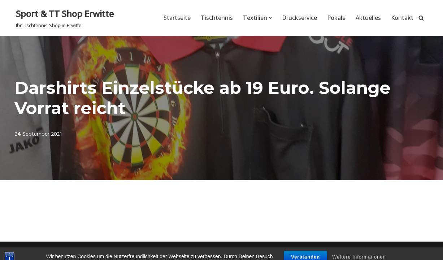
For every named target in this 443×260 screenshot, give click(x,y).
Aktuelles (368, 18)
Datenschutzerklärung (395, 251)
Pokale (336, 18)
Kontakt (402, 18)
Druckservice (299, 18)
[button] (270, 18)
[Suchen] (421, 18)
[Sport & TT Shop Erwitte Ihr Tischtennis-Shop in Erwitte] (65, 17)
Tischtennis (217, 18)
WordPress (95, 251)
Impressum (338, 251)
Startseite (177, 18)
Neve (23, 251)
